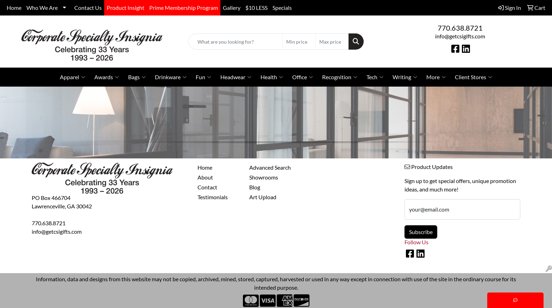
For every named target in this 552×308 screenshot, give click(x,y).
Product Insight (125, 7)
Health (272, 77)
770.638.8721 (460, 28)
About (205, 177)
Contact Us (88, 7)
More (436, 77)
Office (302, 77)
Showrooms (263, 177)
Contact (207, 187)
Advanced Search (270, 167)
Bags (137, 77)
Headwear (235, 77)
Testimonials (212, 197)
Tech (374, 77)
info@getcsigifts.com (460, 36)
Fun (203, 77)
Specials (282, 7)
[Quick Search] (235, 41)
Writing (405, 77)
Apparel (72, 77)
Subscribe (421, 231)
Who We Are (42, 7)
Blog (254, 187)
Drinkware (171, 77)
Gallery (231, 7)
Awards (106, 77)
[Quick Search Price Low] (299, 41)
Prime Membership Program (183, 7)
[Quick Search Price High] (332, 41)
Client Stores (473, 77)
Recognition (339, 77)
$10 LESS (256, 7)
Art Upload (262, 197)
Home (14, 7)
